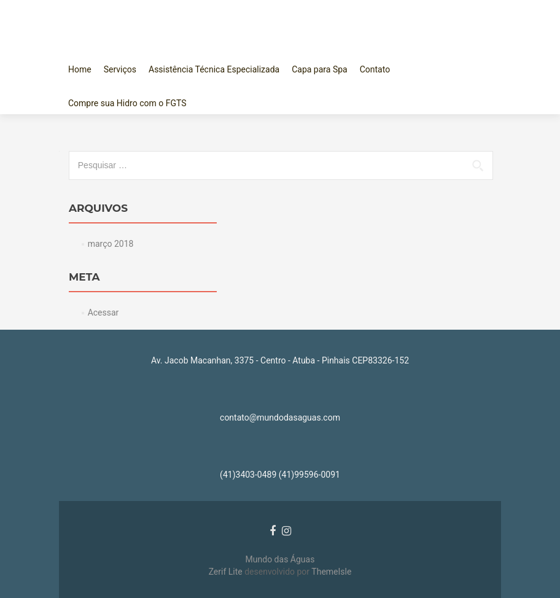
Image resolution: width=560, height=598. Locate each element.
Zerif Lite (227, 572)
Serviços (120, 69)
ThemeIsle (331, 572)
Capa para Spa (320, 69)
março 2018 (111, 244)
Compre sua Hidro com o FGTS (127, 103)
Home (79, 69)
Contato (375, 69)
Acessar (103, 312)
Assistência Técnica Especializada (214, 69)
